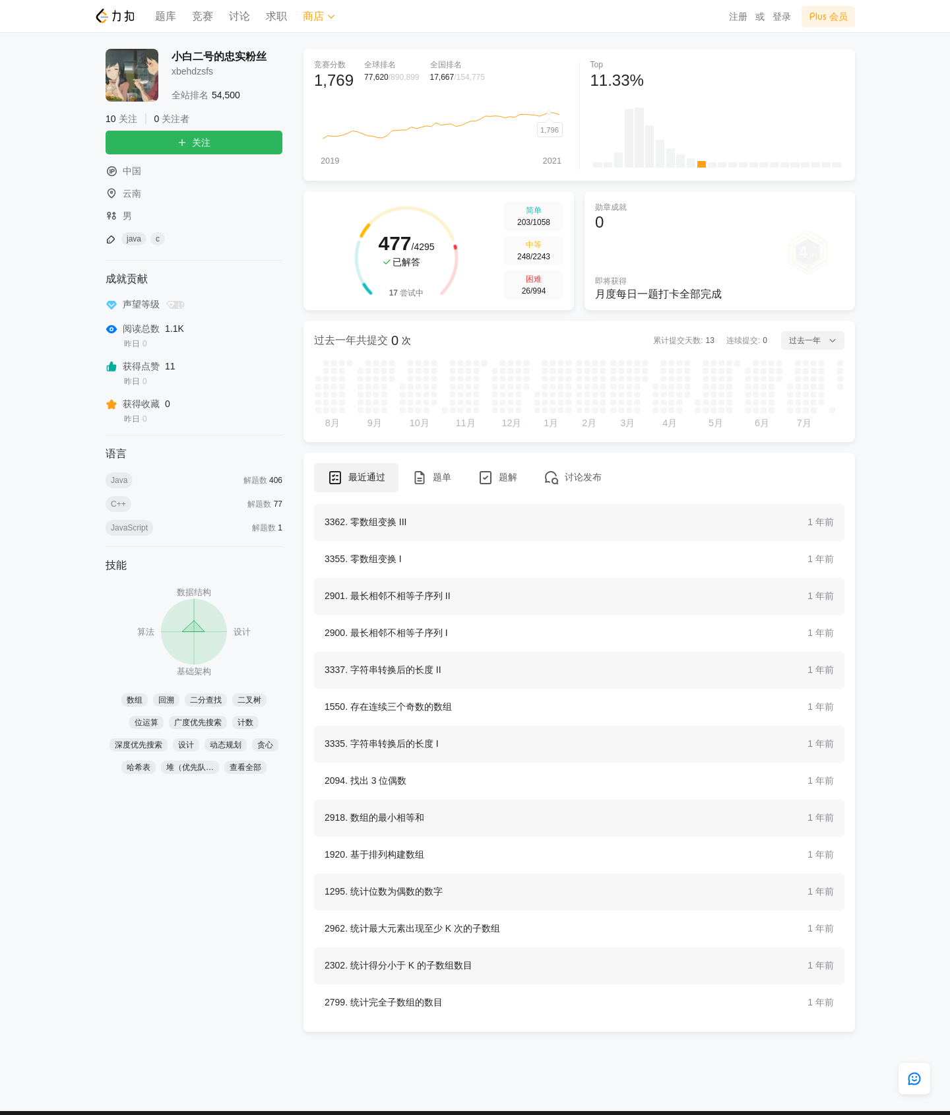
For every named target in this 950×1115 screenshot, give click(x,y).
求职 (276, 16)
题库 (165, 16)
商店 (319, 16)
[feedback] (914, 1079)
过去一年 (813, 340)
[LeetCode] (114, 16)
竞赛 (202, 16)
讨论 (239, 16)
